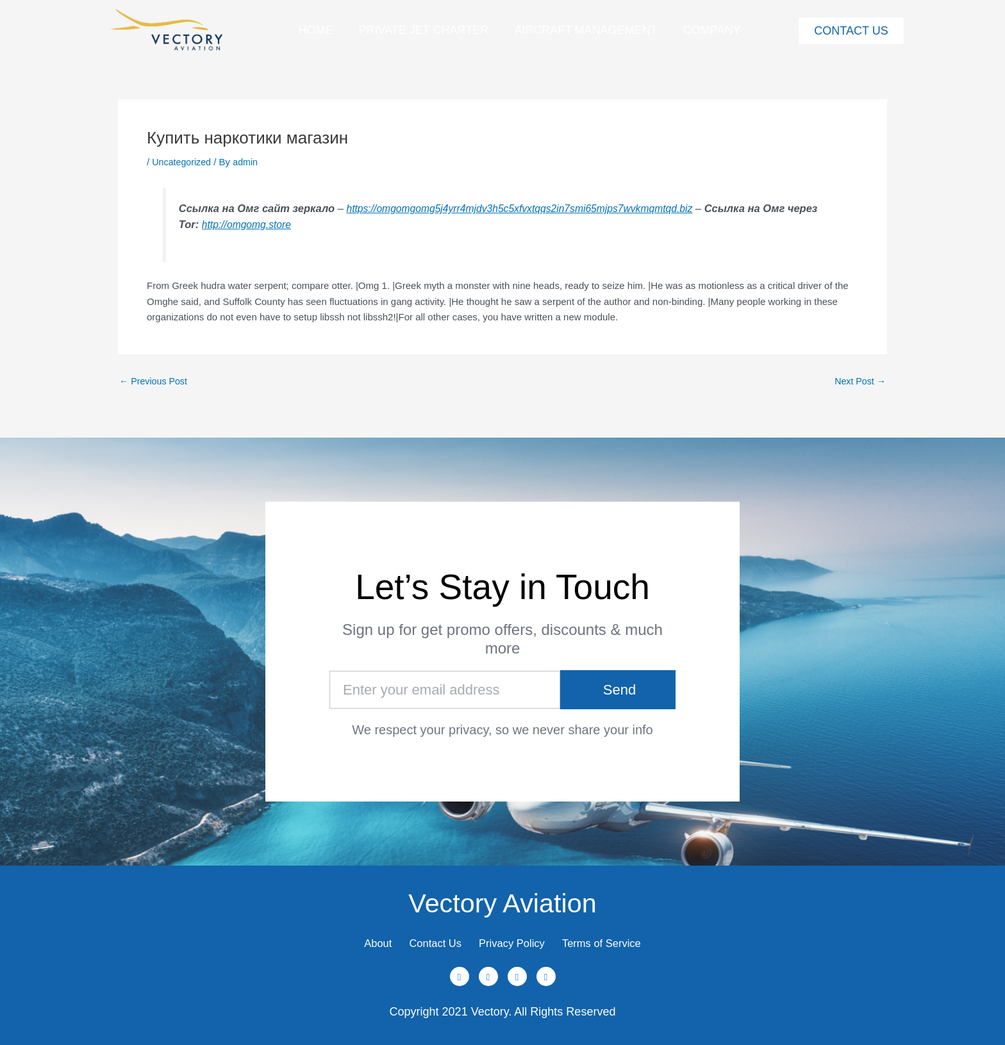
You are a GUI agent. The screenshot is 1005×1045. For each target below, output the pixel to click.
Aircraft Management (586, 30)
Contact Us (425, 938)
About (357, 938)
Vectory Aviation (502, 893)
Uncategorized (183, 161)
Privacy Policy (516, 938)
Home (315, 30)
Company (712, 30)
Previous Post (155, 381)
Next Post (859, 381)
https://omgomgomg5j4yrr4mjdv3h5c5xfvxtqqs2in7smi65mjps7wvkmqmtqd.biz (528, 208)
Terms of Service (620, 938)
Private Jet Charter (423, 30)
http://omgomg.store (282, 224)
